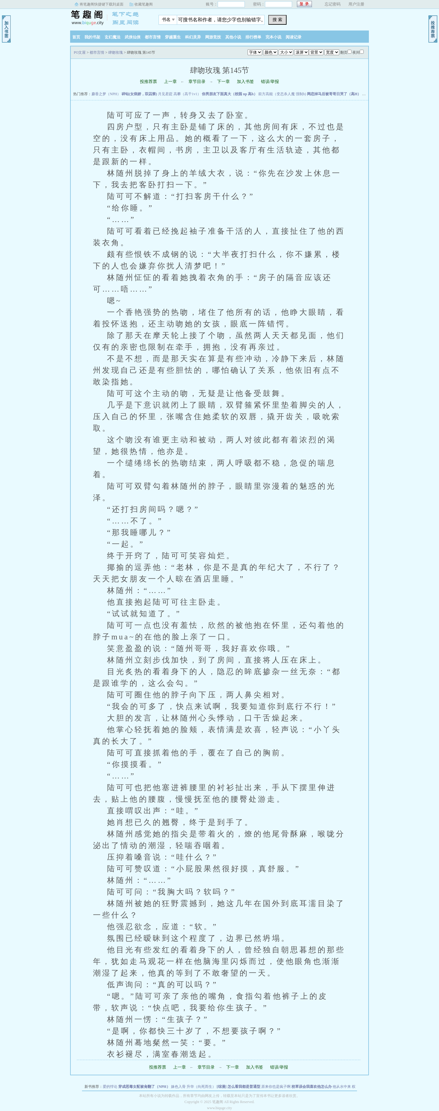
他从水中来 (342, 1086)
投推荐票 (148, 81)
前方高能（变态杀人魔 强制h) (282, 94)
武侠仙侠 (133, 37)
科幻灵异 (193, 37)
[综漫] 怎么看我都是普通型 (238, 1086)
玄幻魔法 (112, 37)
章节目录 (196, 81)
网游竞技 (213, 37)
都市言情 (153, 37)
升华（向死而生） (201, 1086)
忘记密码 (333, 4)
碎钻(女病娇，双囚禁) (139, 94)
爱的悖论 (110, 1086)
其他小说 (233, 37)
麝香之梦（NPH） (106, 94)
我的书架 (92, 37)
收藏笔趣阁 (143, 4)
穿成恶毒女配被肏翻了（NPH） (144, 1086)
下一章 (223, 81)
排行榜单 (253, 37)
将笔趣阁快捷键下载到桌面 (101, 4)
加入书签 (245, 81)
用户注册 (356, 4)
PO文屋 (108, 18)
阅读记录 (294, 37)
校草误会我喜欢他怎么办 (311, 1086)
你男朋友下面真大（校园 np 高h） (229, 94)
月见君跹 (165, 94)
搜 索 (277, 19)
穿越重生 (173, 37)
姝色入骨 (178, 1086)
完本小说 (273, 37)
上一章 (170, 81)
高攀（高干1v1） (187, 94)
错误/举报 (270, 81)
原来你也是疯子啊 (276, 1086)
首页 (76, 37)
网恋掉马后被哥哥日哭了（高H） (334, 94)
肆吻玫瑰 (115, 52)
